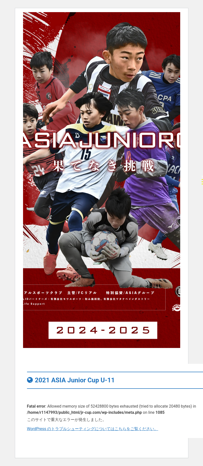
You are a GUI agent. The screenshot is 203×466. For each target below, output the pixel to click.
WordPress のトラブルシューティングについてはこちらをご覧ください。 (92, 428)
